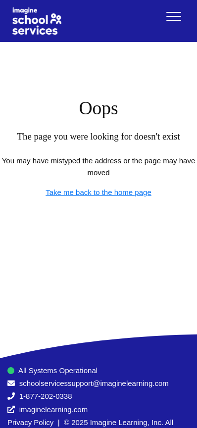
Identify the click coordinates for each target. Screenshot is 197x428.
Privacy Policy (30, 422)
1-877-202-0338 (45, 396)
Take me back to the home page (98, 192)
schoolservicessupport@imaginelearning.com (94, 383)
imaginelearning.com (53, 409)
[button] (173, 16)
